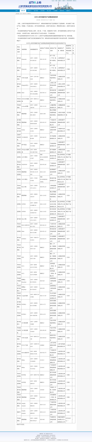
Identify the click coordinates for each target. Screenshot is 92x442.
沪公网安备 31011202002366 (62, 439)
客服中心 (68, 10)
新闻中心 (29, 10)
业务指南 (42, 10)
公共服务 (55, 10)
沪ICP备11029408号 (51, 439)
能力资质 (36, 10)
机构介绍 (23, 10)
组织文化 (62, 10)
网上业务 (49, 10)
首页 (17, 10)
